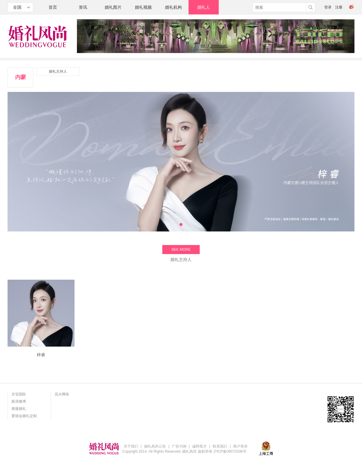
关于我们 (131, 446)
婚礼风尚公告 (155, 446)
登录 (328, 7)
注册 (338, 7)
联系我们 (220, 446)
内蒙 (20, 77)
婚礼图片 (113, 7)
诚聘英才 (199, 446)
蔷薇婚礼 (18, 409)
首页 (53, 7)
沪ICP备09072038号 (229, 451)
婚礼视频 (143, 7)
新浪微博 (18, 401)
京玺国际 (18, 394)
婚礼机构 (173, 7)
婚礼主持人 (58, 71)
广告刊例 (179, 446)
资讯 (83, 7)
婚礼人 (203, 7)
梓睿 (41, 354)
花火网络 (62, 394)
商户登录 (240, 446)
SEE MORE (180, 249)
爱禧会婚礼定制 (24, 416)
